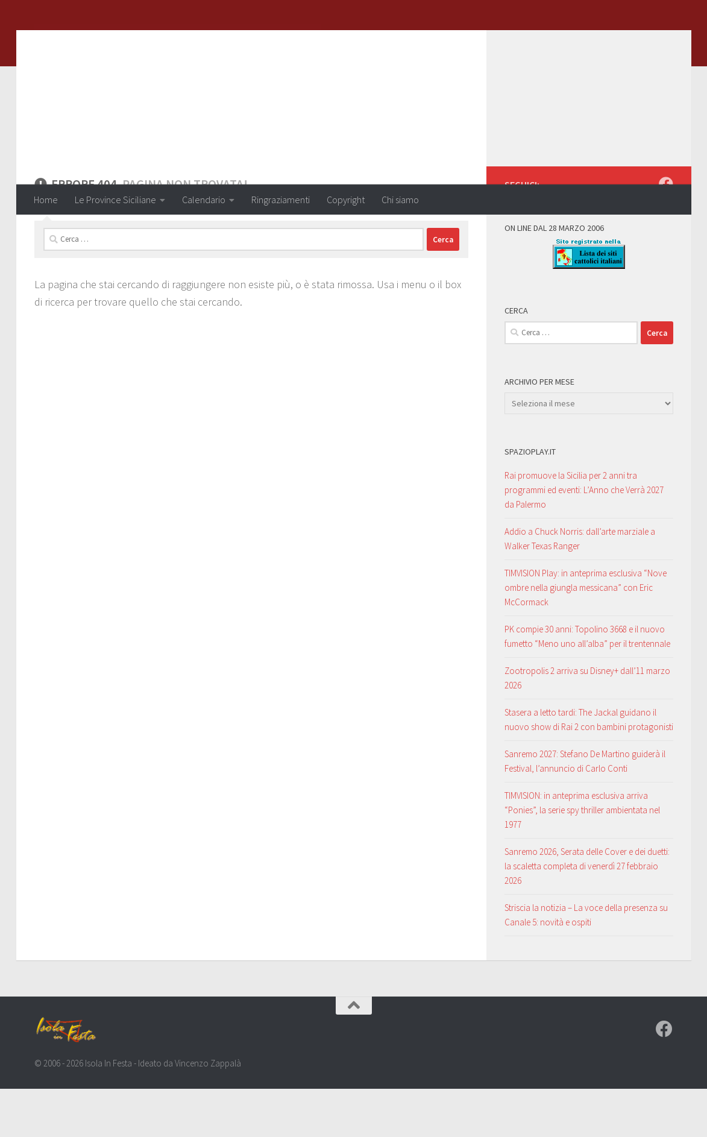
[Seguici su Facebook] (666, 232)
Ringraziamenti (280, 200)
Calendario (203, 200)
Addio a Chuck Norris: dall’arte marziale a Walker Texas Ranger (579, 587)
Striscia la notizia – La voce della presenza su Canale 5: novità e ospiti (586, 963)
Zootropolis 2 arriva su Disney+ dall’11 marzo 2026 (587, 726)
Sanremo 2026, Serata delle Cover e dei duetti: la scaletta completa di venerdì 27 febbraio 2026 (587, 914)
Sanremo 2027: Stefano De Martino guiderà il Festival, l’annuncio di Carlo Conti (584, 809)
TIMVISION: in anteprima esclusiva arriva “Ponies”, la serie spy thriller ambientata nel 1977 (582, 858)
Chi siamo (400, 200)
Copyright (346, 200)
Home (46, 200)
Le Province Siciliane (115, 200)
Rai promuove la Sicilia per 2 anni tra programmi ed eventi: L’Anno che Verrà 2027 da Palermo (584, 538)
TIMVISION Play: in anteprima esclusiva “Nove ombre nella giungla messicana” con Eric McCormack (585, 636)
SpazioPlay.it (530, 499)
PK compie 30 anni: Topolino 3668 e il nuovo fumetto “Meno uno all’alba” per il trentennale (587, 685)
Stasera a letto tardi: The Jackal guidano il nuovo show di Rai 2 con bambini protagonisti (588, 768)
